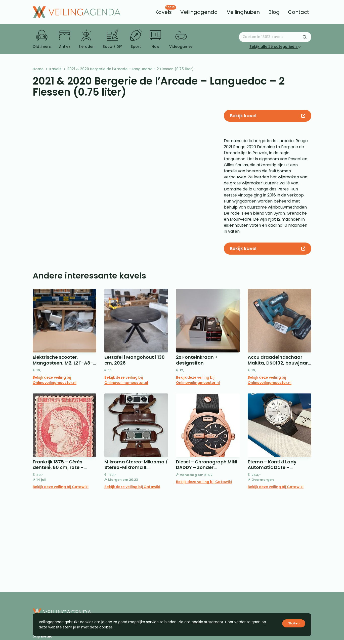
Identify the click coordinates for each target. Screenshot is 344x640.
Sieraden (86, 39)
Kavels (55, 68)
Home (38, 68)
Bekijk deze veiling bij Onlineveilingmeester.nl (54, 380)
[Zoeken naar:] (275, 37)
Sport (136, 39)
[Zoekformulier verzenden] (305, 37)
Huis (155, 39)
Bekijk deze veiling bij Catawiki (61, 486)
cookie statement (207, 621)
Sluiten (293, 623)
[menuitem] (163, 12)
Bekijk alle (275, 46)
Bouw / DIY (112, 39)
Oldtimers (42, 39)
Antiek (64, 39)
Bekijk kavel (267, 115)
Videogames (181, 39)
